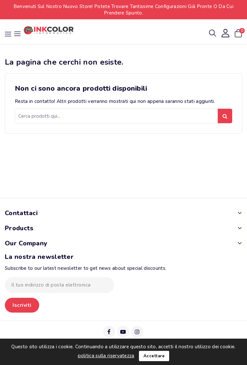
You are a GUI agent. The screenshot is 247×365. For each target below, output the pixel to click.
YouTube (123, 332)
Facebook (109, 332)
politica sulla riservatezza (106, 355)
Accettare (154, 356)
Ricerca (225, 116)
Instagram (137, 332)
